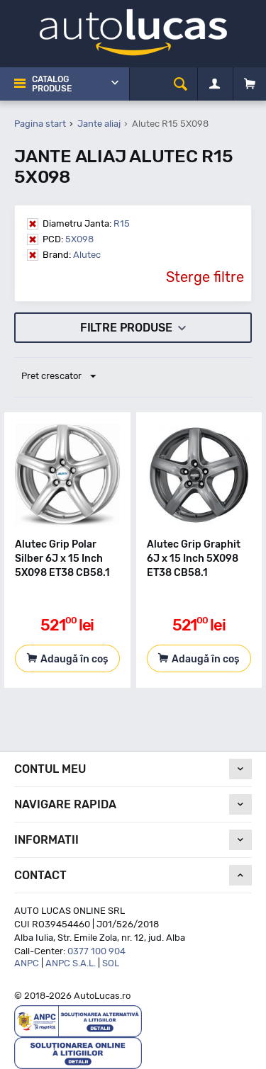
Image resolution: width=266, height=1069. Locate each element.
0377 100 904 (96, 951)
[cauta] (180, 84)
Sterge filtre (205, 276)
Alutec (72, 254)
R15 (86, 223)
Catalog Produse (52, 84)
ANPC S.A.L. (70, 963)
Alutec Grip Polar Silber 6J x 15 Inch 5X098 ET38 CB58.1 (62, 558)
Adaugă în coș (74, 659)
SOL (110, 963)
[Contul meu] (214, 84)
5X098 (68, 239)
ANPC (26, 963)
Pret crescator (58, 377)
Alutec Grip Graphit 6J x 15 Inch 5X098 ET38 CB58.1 (193, 558)
